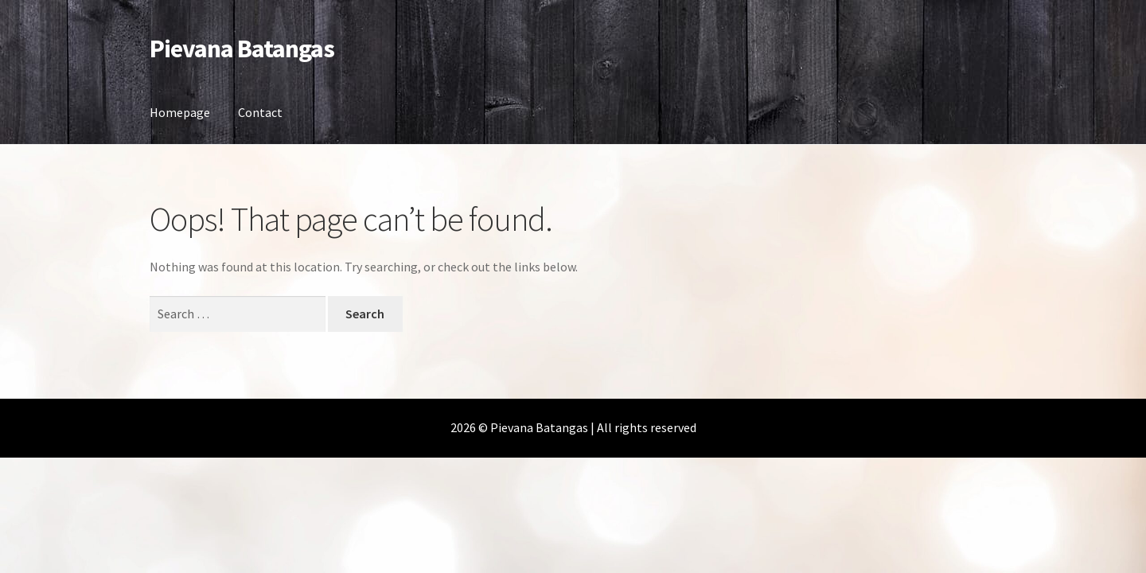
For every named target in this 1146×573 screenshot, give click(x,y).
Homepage (180, 112)
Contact (260, 112)
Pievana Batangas (242, 48)
